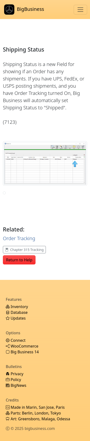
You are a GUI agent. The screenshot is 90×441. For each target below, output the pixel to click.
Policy (13, 379)
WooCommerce (22, 346)
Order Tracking (19, 238)
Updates (16, 318)
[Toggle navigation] (80, 9)
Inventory (17, 306)
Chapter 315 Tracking (24, 249)
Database (17, 312)
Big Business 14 (22, 352)
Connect (15, 340)
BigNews (16, 385)
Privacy (15, 373)
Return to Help (19, 260)
